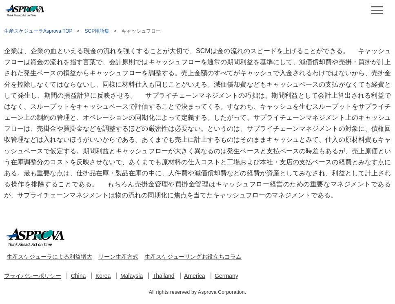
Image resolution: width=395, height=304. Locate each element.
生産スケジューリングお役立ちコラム (193, 256)
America (194, 276)
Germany (226, 276)
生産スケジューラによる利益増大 (49, 256)
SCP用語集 (97, 31)
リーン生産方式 (118, 256)
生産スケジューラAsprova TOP (38, 31)
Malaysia (131, 276)
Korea (103, 276)
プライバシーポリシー (32, 276)
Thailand (164, 276)
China (78, 276)
